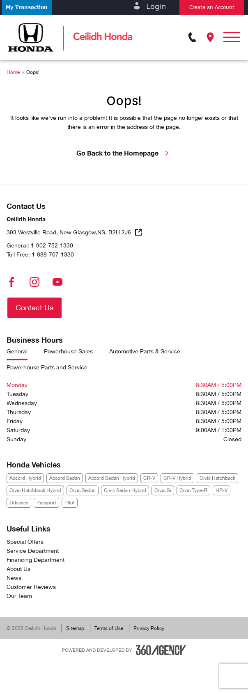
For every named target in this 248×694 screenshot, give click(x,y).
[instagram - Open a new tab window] (34, 282)
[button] (27, 7)
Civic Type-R (193, 490)
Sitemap (75, 628)
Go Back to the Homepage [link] (124, 153)
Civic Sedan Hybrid (125, 490)
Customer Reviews (31, 587)
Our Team (19, 596)
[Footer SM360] (161, 650)
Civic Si (162, 490)
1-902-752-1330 (52, 245)
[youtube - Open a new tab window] (57, 282)
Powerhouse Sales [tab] (68, 351)
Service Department (33, 550)
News (14, 578)
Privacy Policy (148, 628)
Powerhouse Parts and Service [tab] (47, 367)
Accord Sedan (64, 478)
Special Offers (25, 541)
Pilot (69, 503)
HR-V (221, 490)
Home (13, 72)
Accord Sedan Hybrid (111, 478)
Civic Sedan (82, 490)
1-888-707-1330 (53, 254)
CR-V (149, 478)
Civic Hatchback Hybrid (35, 490)
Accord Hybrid (25, 478)
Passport (46, 503)
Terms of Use (108, 628)
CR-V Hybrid (177, 478)
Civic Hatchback (217, 478)
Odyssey (18, 503)
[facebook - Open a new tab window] (11, 282)
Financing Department (35, 560)
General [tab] (17, 351)
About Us (18, 569)
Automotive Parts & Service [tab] (144, 351)
